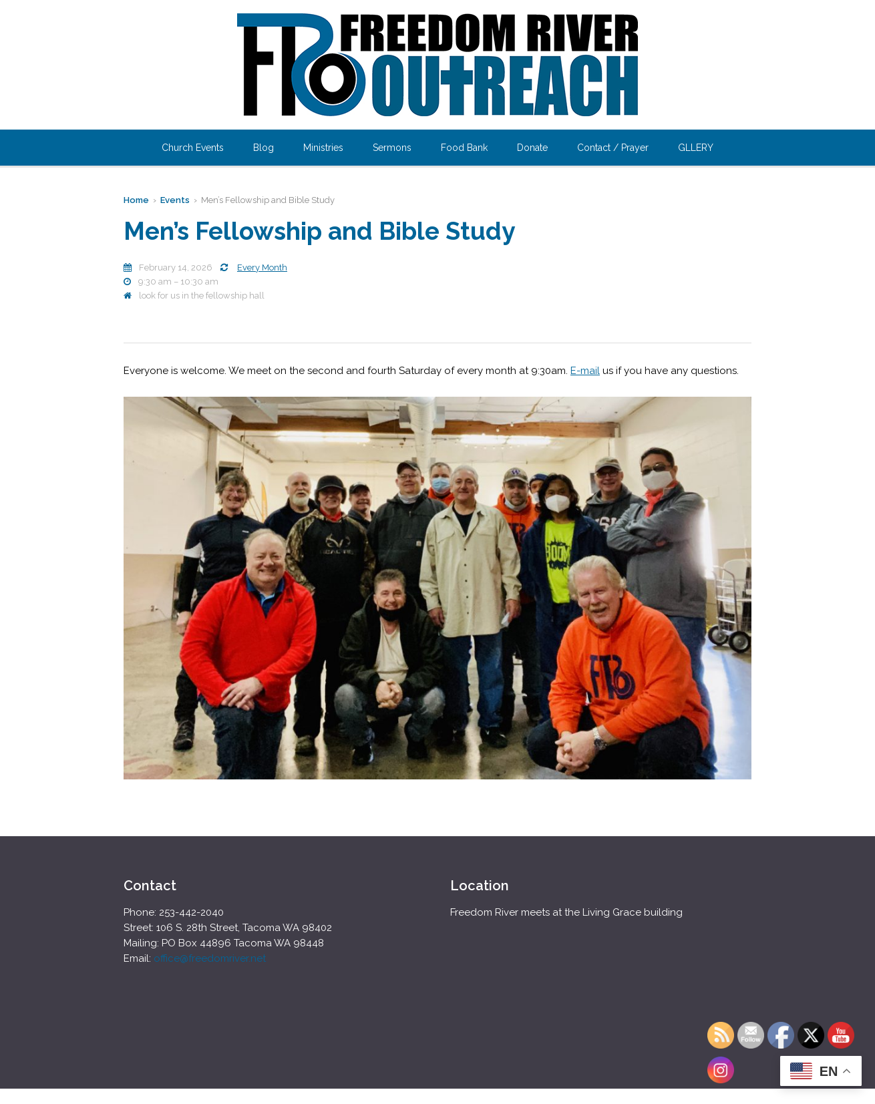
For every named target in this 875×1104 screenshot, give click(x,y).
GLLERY (695, 147)
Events (175, 200)
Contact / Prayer (613, 147)
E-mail (585, 371)
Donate (532, 147)
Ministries (323, 147)
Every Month (262, 267)
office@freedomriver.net (210, 958)
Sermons (392, 147)
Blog (263, 147)
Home (136, 200)
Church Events (193, 147)
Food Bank (464, 147)
